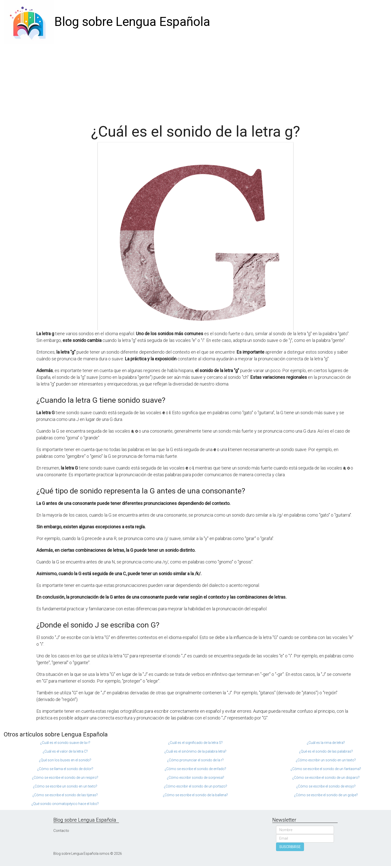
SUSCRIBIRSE (290, 847)
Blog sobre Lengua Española (132, 21)
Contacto (61, 830)
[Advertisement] (195, 81)
